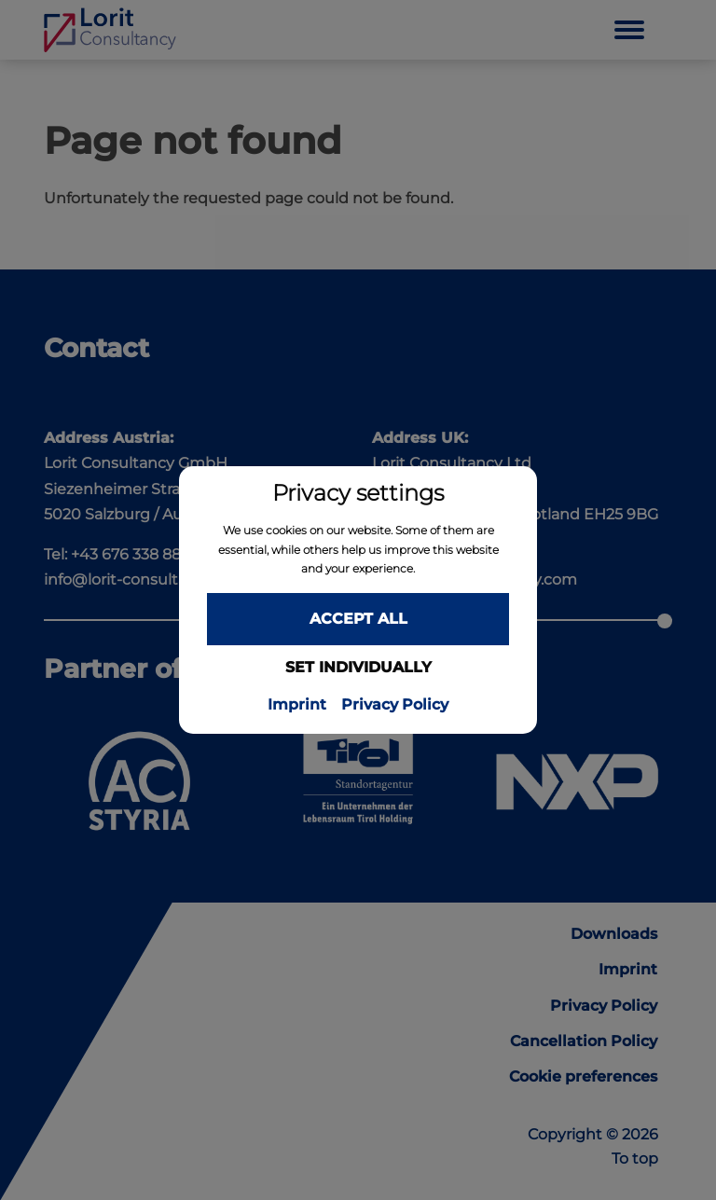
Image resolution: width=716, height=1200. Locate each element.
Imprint (297, 704)
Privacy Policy (394, 704)
